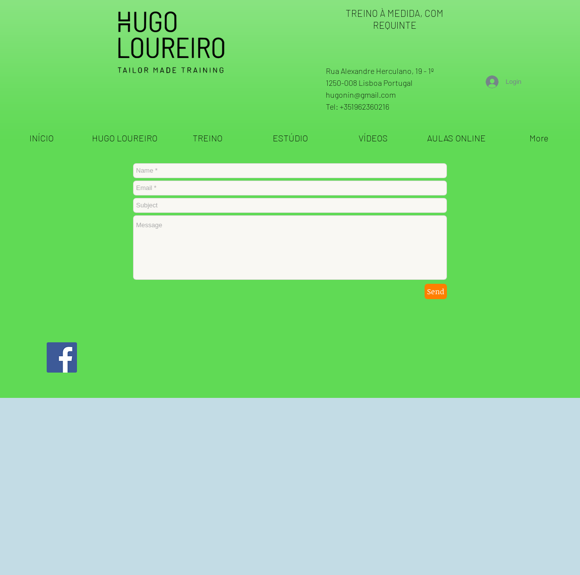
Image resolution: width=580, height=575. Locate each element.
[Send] (436, 291)
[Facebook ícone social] (62, 357)
